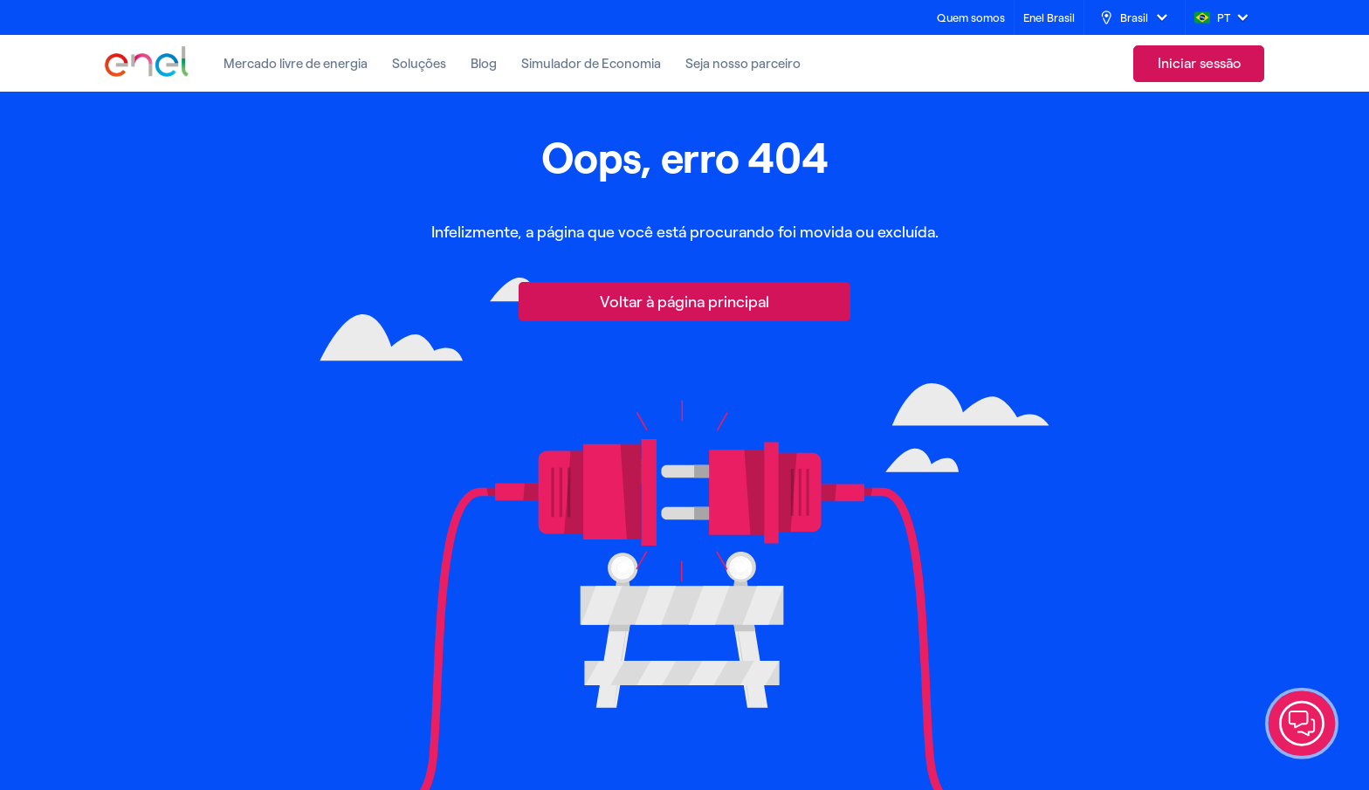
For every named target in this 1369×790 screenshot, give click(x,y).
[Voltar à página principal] (684, 301)
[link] (1198, 63)
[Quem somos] (971, 17)
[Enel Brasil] (1049, 17)
